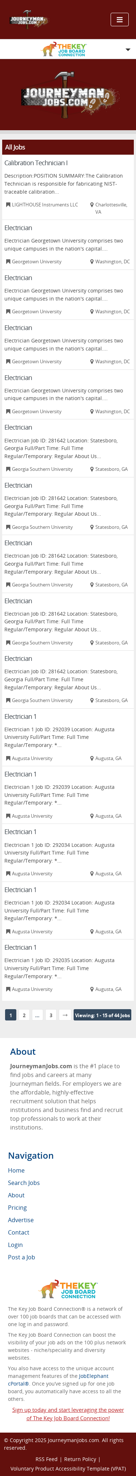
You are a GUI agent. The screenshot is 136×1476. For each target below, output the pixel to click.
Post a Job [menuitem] (21, 1257)
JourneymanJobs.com (73, 1440)
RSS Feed (47, 1459)
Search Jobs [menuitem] (24, 1183)
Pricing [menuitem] (17, 1208)
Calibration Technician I (35, 162)
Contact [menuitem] (18, 1232)
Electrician (18, 227)
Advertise (21, 1220)
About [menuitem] (16, 1195)
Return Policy (80, 1459)
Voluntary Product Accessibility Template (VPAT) (68, 1468)
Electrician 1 (20, 716)
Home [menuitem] (16, 1170)
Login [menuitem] (15, 1245)
